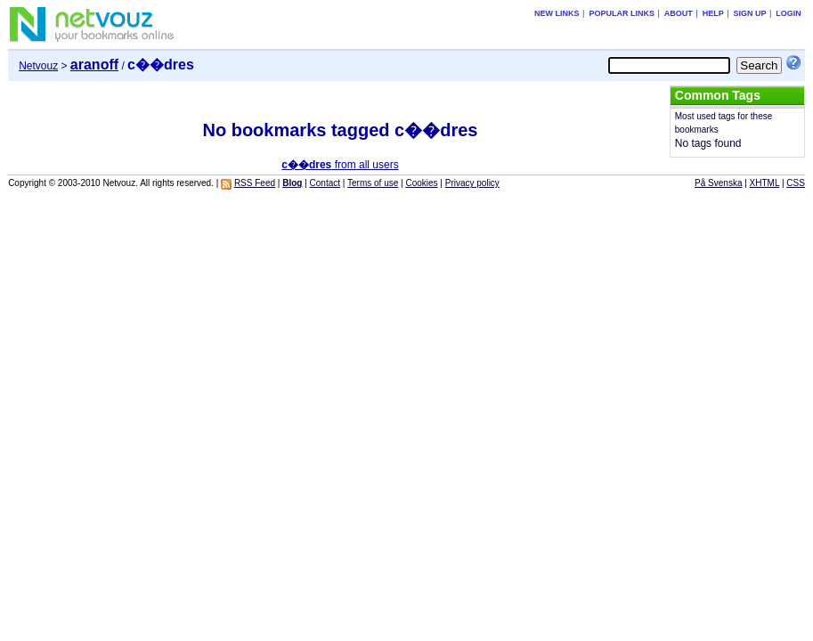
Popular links (621, 13)
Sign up (750, 13)
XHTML (765, 183)
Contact (325, 183)
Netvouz (38, 66)
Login (788, 13)
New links (557, 13)
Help (713, 13)
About (678, 13)
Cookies (421, 183)
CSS (795, 183)
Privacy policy (472, 183)
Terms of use (372, 183)
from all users (339, 164)
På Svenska (718, 183)
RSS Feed (254, 183)
